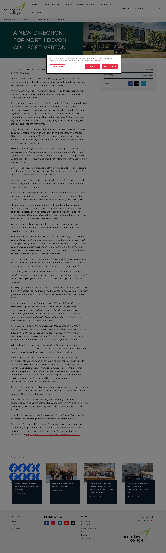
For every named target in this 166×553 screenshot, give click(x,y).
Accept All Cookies (110, 67)
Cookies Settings (58, 67)
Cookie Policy (95, 60)
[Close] (118, 58)
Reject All (92, 67)
